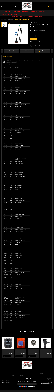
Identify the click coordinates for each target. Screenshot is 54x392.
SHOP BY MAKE (8, 11)
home (13, 371)
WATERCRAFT (25, 11)
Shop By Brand (13, 14)
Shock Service (41, 371)
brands (13, 375)
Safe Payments (43, 50)
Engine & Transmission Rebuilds (31, 372)
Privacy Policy (6, 378)
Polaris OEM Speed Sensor (46, 350)
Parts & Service (5, 14)
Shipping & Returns (6, 382)
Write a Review (42, 30)
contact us (22, 375)
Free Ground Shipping (13, 50)
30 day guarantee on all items (28, 51)
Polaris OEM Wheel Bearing (33, 350)
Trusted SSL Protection (44, 51)
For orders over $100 (12, 51)
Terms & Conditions (6, 380)
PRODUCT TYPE (17, 11)
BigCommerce (28, 390)
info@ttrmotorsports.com (47, 383)
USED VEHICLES (33, 11)
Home (2, 11)
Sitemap (39, 390)
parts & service (22, 371)
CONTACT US (41, 11)
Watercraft (41, 373)
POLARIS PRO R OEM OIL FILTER (7, 350)
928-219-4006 (50, 0)
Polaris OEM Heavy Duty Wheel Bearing (20, 350)
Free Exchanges (26, 50)
